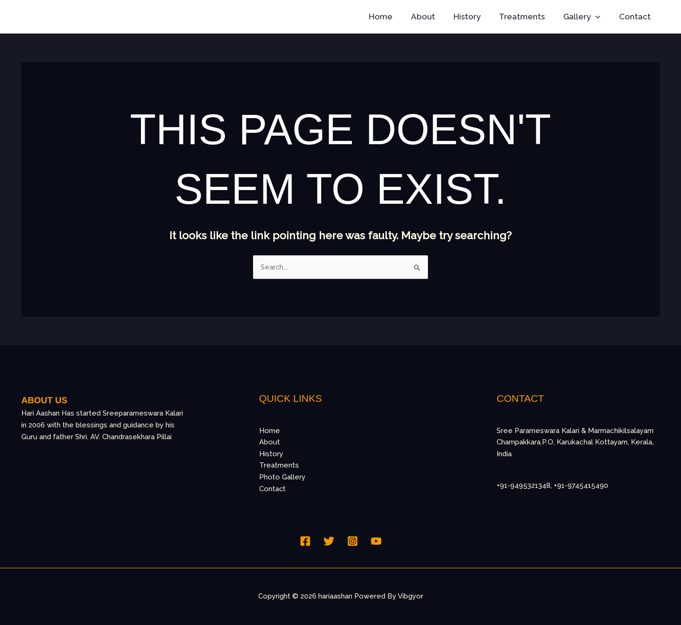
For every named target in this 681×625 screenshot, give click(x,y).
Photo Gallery (282, 477)
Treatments (528, 16)
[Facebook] (305, 541)
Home (394, 16)
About (434, 16)
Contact (636, 16)
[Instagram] (352, 541)
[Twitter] (328, 541)
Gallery (585, 16)
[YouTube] (376, 541)
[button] (599, 16)
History (475, 16)
